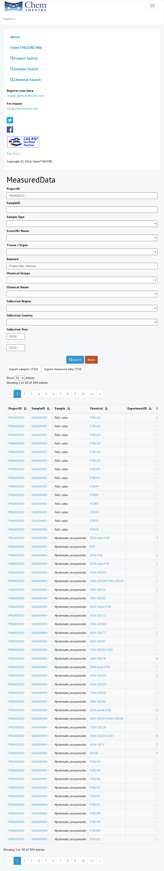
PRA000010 (16, 418)
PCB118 (95, 443)
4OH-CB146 (98, 701)
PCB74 (94, 512)
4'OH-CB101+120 (101, 736)
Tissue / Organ (17, 245)
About (15, 37)
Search (75, 360)
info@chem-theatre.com (22, 109)
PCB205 (95, 788)
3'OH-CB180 (98, 624)
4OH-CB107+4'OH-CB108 (106, 719)
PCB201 (95, 805)
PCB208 (95, 770)
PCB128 (95, 426)
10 (83, 394)
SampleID (13, 203)
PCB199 (95, 813)
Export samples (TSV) (23, 369)
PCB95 (94, 495)
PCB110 (95, 461)
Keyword (12, 259)
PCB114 (95, 452)
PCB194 (95, 822)
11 (92, 394)
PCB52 (94, 521)
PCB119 (95, 435)
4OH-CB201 (98, 590)
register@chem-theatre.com (25, 96)
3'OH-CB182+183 (101, 650)
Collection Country (20, 315)
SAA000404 (39, 538)
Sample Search (24, 69)
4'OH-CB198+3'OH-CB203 (107, 581)
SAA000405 (39, 418)
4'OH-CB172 (98, 615)
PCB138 (95, 418)
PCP (92, 547)
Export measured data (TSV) (63, 369)
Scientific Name (18, 231)
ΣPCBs (94, 753)
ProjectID (13, 189)
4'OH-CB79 (97, 745)
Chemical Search (25, 79)
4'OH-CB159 (98, 675)
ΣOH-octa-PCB (99, 564)
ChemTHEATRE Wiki (26, 47)
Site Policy (13, 154)
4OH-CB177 (98, 633)
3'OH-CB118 (98, 727)
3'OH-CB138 (98, 693)
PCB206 (95, 779)
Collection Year (17, 329)
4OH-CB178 (98, 658)
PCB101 (95, 478)
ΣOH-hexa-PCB (100, 667)
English (9, 19)
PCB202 (95, 796)
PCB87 (94, 504)
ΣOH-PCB (96, 555)
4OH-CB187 (98, 641)
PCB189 (95, 831)
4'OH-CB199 (98, 572)
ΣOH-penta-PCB (100, 710)
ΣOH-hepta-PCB (100, 607)
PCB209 (95, 762)
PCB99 (94, 486)
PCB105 (95, 469)
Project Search (24, 58)
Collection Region (19, 301)
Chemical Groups (18, 273)
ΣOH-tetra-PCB (100, 538)
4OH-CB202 (98, 598)
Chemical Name (18, 287)
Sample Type (15, 217)
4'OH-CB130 (98, 684)
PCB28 (94, 529)
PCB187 (95, 839)
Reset (91, 360)
